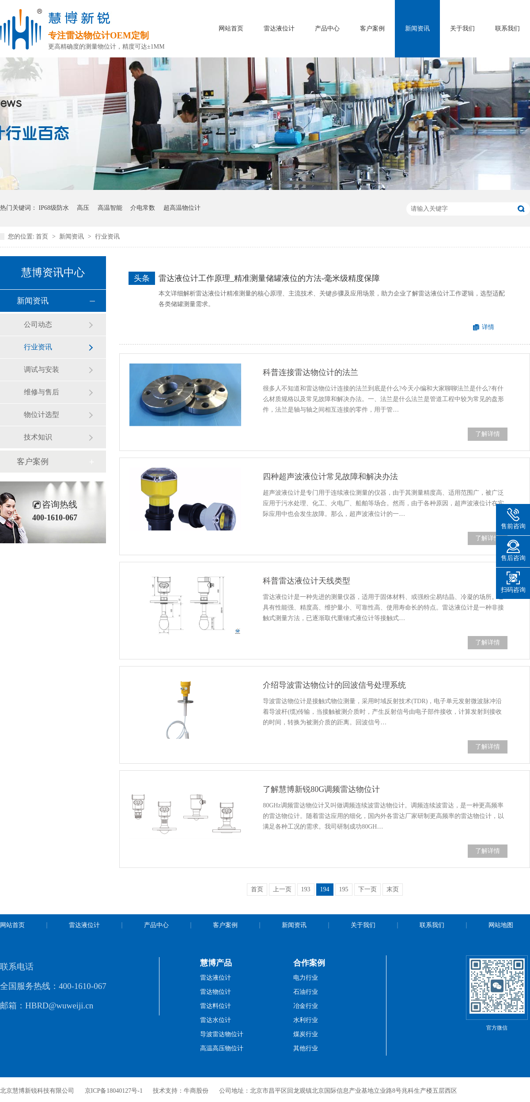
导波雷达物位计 (221, 1034)
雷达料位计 (215, 1006)
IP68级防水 (54, 207)
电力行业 (305, 977)
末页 (392, 889)
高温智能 (110, 207)
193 (305, 889)
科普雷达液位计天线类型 (306, 580)
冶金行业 (305, 1006)
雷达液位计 (279, 28)
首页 (43, 236)
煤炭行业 (305, 1034)
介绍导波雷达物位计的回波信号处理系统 (334, 685)
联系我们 (507, 28)
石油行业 (305, 991)
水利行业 (305, 1020)
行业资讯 (107, 236)
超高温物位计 (182, 207)
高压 (83, 207)
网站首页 (231, 28)
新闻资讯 (417, 28)
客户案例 (372, 28)
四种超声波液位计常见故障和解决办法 (330, 476)
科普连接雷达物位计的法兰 (310, 372)
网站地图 (500, 925)
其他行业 (305, 1048)
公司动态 (38, 324)
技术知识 (38, 437)
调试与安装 (41, 369)
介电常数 (142, 207)
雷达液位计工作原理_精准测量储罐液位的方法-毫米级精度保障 (269, 278)
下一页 (367, 889)
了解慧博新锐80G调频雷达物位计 (321, 789)
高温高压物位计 (221, 1048)
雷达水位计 (215, 1020)
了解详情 (487, 434)
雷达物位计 (215, 991)
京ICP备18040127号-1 (114, 1090)
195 (343, 889)
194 (324, 889)
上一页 (282, 889)
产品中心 (327, 28)
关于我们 (462, 28)
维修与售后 (41, 392)
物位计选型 (41, 414)
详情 (488, 327)
